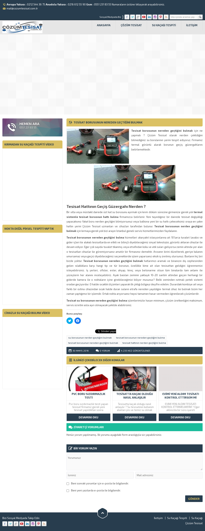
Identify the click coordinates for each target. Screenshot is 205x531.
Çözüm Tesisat (131, 25)
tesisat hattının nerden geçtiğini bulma (144, 342)
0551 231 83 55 (102, 4)
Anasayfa (104, 25)
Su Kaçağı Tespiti (164, 25)
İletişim (191, 25)
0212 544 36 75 (36, 4)
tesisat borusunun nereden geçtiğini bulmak (93, 342)
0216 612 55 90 (77, 4)
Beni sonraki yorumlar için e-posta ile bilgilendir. (100, 483)
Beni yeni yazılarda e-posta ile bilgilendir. (96, 490)
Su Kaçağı (197, 518)
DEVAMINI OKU (88, 417)
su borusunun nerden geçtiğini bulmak (90, 337)
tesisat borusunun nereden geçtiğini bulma (140, 337)
